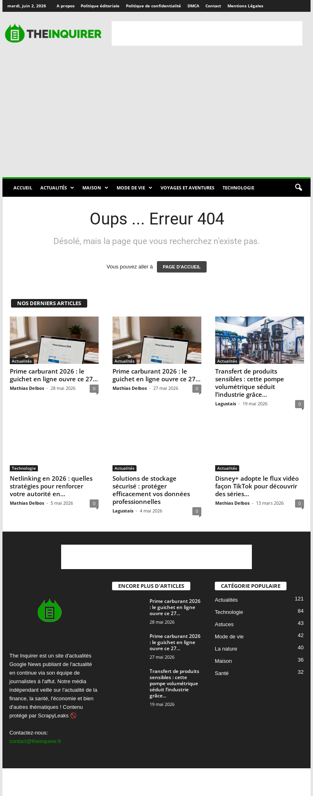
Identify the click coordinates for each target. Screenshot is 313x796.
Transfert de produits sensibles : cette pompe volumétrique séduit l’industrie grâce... (249, 382)
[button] (298, 188)
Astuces (224, 624)
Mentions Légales (245, 6)
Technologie (238, 188)
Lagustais (225, 403)
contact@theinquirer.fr (35, 741)
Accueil (22, 188)
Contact (213, 6)
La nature (226, 649)
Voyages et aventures (187, 188)
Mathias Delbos (27, 388)
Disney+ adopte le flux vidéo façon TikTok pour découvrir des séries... (257, 486)
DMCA (193, 6)
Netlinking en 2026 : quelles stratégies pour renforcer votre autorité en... (51, 486)
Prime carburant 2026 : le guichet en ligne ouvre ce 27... (54, 375)
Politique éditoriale (100, 6)
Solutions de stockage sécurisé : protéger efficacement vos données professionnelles (151, 490)
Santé (222, 673)
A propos (66, 6)
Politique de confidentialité (153, 6)
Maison (95, 188)
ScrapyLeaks (53, 715)
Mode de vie (134, 188)
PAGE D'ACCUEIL (182, 266)
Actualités (57, 188)
